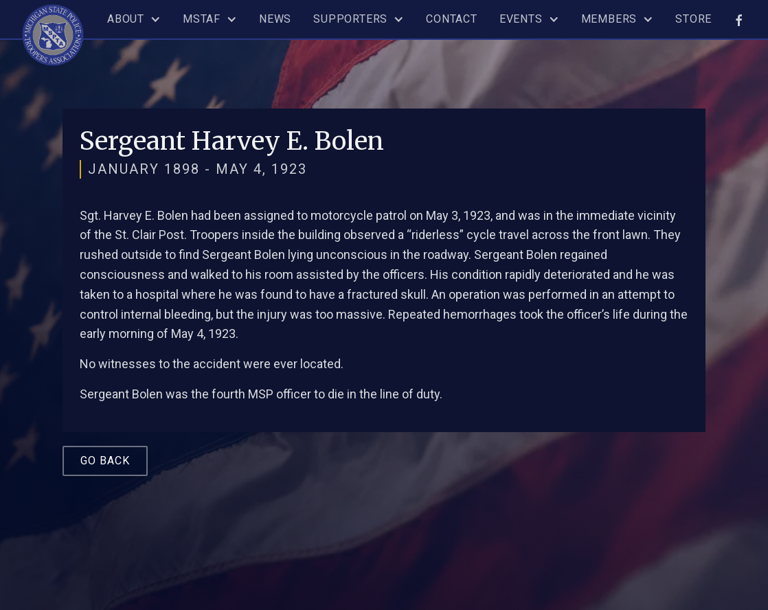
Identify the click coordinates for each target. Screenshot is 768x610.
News (275, 18)
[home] (53, 33)
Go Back (105, 460)
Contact (451, 18)
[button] (134, 19)
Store (693, 18)
